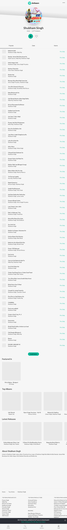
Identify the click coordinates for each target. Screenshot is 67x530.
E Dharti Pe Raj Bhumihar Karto (32, 442)
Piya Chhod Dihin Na (59, 507)
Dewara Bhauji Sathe (14, 200)
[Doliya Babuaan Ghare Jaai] (11, 431)
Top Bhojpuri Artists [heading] (9, 497)
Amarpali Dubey (32, 500)
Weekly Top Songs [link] (33, 517)
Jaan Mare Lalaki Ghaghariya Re (17, 134)
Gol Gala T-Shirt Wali (14, 116)
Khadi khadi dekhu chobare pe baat (18, 326)
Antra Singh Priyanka (22, 64)
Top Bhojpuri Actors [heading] (35, 497)
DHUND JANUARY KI (14, 344)
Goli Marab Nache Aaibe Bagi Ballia (18, 98)
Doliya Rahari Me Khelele (15, 236)
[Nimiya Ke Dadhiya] (53, 401)
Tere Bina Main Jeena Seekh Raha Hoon (19, 278)
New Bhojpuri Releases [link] (34, 513)
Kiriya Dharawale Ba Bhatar (16, 104)
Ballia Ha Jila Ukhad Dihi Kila (16, 242)
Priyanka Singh (6, 507)
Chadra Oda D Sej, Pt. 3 (15, 314)
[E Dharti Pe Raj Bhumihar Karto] (32, 431)
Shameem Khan (32, 503)
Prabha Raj (20, 298)
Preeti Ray (20, 214)
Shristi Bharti (20, 220)
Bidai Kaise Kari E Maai (14, 284)
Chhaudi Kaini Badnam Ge (15, 152)
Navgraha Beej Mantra (53, 442)
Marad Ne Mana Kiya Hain (15, 218)
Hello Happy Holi (13, 62)
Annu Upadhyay (32, 502)
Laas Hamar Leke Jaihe (14, 206)
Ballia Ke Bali (12, 50)
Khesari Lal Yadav (7, 503)
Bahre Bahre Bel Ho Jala (15, 170)
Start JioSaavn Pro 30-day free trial (33, 522)
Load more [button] (33, 354)
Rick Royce (26, 88)
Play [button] (30, 36)
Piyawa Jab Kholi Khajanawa (16, 122)
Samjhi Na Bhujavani (14, 188)
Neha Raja (10, 124)
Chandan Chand (21, 292)
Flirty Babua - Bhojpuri (11, 382)
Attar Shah (11, 70)
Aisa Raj (10, 178)
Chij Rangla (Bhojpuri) (14, 332)
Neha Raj (19, 334)
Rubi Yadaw (20, 274)
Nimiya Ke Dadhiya (53, 412)
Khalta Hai (11, 74)
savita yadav (20, 196)
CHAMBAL (11, 302)
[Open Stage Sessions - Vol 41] (32, 401)
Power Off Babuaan (13, 248)
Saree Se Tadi (57, 514)
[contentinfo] (33, 511)
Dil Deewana (57, 512)
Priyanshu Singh (6, 512)
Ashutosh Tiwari (6, 510)
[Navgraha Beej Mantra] (53, 431)
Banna (10, 338)
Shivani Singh (11, 184)
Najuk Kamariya (12, 182)
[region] (33, 492)
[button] (36, 36)
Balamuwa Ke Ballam (59, 503)
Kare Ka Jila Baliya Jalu (14, 128)
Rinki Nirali (20, 238)
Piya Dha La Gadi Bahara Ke (16, 296)
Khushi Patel (20, 244)
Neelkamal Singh (6, 505)
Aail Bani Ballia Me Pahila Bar (16, 194)
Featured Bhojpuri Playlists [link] (35, 515)
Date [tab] (33, 45)
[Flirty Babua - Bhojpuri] (11, 371)
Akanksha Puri (32, 507)
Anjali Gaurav (11, 58)
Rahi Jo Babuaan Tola (14, 212)
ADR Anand (5, 515)
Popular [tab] (11, 45)
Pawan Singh (5, 500)
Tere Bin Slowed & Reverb (16, 86)
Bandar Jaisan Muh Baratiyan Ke (17, 56)
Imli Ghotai (11, 412)
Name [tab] (56, 45)
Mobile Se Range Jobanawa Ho (17, 230)
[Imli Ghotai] (11, 401)
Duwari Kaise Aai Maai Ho (15, 158)
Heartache (11, 320)
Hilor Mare (11, 146)
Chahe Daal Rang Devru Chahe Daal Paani (20, 272)
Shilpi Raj (19, 52)
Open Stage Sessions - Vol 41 (32, 412)
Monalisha (31, 505)
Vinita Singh (20, 148)
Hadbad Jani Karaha (14, 110)
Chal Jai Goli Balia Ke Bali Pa (16, 260)
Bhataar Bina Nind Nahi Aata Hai (17, 80)
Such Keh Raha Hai (13, 266)
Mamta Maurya (21, 172)
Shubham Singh (34, 28)
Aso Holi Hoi (11, 224)
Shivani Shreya (21, 250)
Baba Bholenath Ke (13, 92)
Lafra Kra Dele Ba (13, 140)
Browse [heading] (30, 510)
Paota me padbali (13, 308)
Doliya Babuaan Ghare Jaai (11, 442)
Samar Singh (5, 514)
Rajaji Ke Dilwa (58, 510)
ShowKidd (19, 88)
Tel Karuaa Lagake (13, 176)
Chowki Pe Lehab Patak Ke (15, 290)
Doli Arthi (11, 254)
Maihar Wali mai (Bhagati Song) (17, 164)
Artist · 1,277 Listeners (33, 31)
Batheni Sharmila (13, 68)
